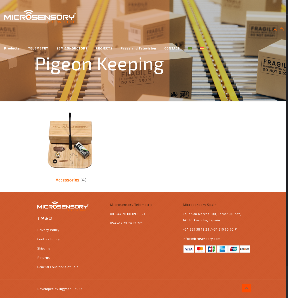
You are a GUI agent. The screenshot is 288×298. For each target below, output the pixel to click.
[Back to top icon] (246, 288)
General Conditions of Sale (58, 267)
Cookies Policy (48, 239)
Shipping (44, 248)
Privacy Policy (48, 230)
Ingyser (65, 289)
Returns (43, 257)
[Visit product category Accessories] (71, 146)
